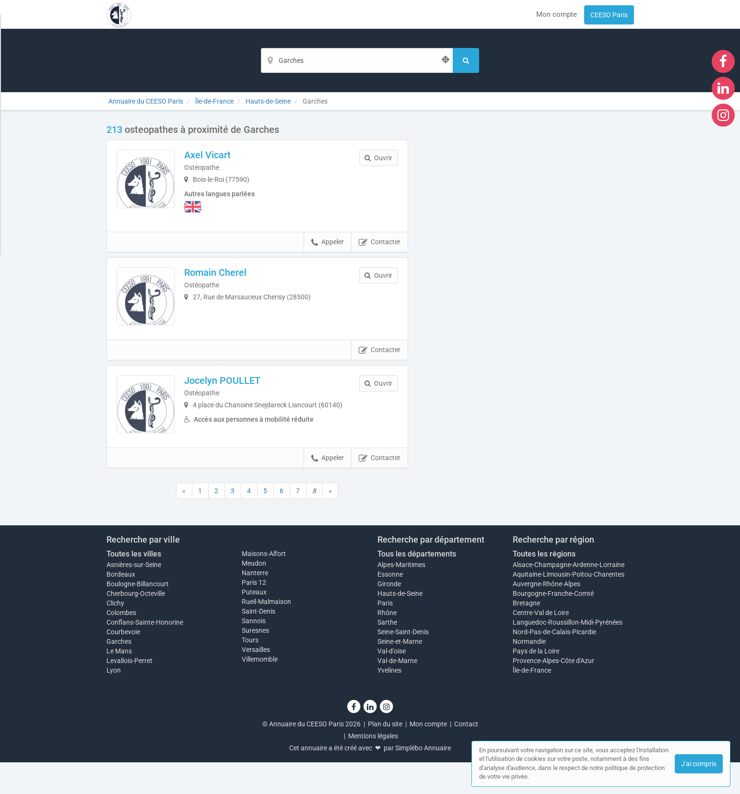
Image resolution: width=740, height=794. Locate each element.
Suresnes (255, 662)
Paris (385, 635)
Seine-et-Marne (399, 673)
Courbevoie (123, 663)
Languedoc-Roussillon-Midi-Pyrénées (568, 654)
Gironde (389, 615)
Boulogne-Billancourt (137, 615)
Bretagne (526, 635)
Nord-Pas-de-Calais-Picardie (554, 663)
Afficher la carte (528, 260)
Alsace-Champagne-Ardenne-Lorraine (568, 596)
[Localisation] (357, 60)
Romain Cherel (229, 276)
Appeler (327, 246)
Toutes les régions (544, 585)
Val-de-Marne (397, 692)
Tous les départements (416, 585)
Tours (250, 671)
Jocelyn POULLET (236, 398)
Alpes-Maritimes (401, 596)
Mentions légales (373, 767)
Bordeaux (120, 606)
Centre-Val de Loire (541, 644)
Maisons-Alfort (264, 585)
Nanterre (255, 604)
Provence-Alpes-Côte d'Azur (553, 692)
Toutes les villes (133, 585)
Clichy (115, 635)
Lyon (113, 702)
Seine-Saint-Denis (403, 663)
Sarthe (387, 654)
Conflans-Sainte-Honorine (144, 654)
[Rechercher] (466, 60)
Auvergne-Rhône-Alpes (546, 615)
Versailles (256, 681)
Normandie (529, 673)
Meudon (254, 595)
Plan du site (385, 755)
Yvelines (389, 702)
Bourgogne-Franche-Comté (553, 625)
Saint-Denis (258, 643)
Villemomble (260, 691)
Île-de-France (532, 702)
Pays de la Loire (536, 683)
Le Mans (119, 683)
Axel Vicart (221, 155)
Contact (466, 755)
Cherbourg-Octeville (135, 625)
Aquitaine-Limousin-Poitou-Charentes (568, 606)
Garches (118, 673)
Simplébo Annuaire (423, 779)
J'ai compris (699, 764)
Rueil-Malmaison (266, 633)
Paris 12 (254, 614)
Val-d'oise (391, 683)
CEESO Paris (609, 15)
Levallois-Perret (129, 692)
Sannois (254, 652)
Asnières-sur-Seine (133, 596)
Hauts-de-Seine (400, 625)
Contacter (379, 246)
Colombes (121, 644)
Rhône (387, 644)
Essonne (390, 606)
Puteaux (254, 624)
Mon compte (556, 14)
